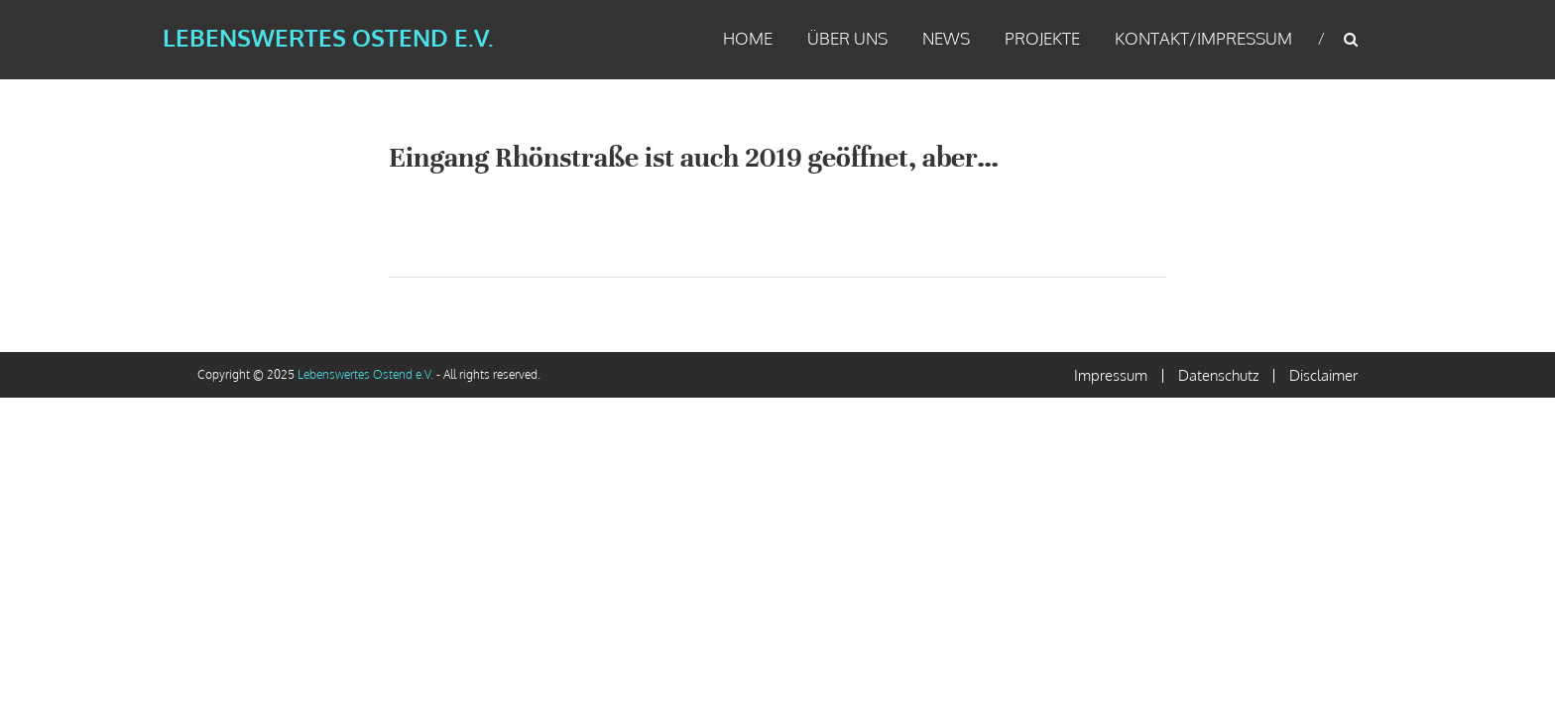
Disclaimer (1323, 375)
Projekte (1042, 38)
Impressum (1110, 375)
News (946, 38)
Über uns (847, 38)
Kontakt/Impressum (1203, 38)
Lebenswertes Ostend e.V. (328, 37)
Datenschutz (1218, 375)
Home (748, 38)
